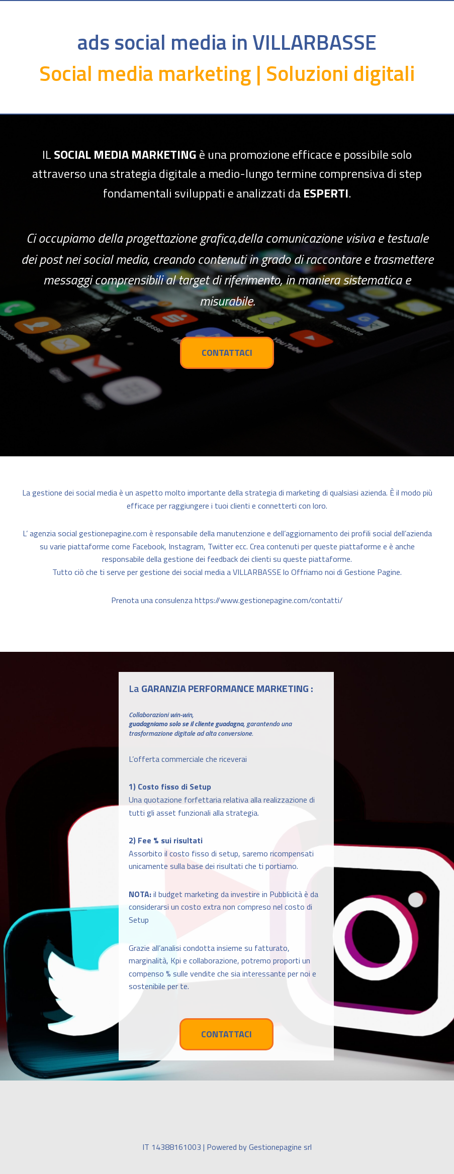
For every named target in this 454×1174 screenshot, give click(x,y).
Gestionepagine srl (280, 1147)
